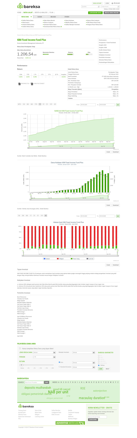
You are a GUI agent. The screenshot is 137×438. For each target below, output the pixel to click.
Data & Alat (20, 35)
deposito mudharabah (38, 387)
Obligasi (37, 414)
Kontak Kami (22, 412)
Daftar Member (56, 410)
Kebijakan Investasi (104, 55)
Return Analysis (48, 22)
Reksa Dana (29, 35)
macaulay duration (92, 398)
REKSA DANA (25, 17)
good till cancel (61, 389)
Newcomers (25, 22)
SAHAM (39, 17)
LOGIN (107, 3)
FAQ (19, 418)
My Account (116, 3)
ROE (82, 388)
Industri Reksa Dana (28, 24)
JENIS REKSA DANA (25, 352)
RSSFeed (70, 416)
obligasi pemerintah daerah (36, 394)
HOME (19, 12)
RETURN (22, 361)
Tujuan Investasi (104, 52)
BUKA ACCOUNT (97, 3)
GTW (68, 396)
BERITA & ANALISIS (41, 12)
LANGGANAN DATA (95, 12)
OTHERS (67, 17)
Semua (102, 365)
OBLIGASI (53, 17)
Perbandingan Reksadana (106, 62)
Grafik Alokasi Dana (105, 50)
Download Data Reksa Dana (52, 26)
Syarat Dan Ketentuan (24, 416)
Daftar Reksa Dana (27, 20)
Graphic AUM (103, 47)
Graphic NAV (103, 45)
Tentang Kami (22, 410)
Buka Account (55, 414)
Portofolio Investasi (104, 57)
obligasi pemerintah (54, 398)
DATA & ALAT (28, 12)
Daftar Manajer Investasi (73, 24)
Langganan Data (56, 412)
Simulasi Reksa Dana (50, 24)
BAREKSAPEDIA (23, 378)
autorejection (100, 390)
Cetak (108, 152)
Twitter (70, 414)
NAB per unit (58, 392)
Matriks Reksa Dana (71, 22)
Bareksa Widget (72, 418)
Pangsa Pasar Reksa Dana (95, 24)
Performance (103, 40)
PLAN (51, 12)
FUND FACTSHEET (37, 83)
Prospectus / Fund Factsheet (107, 42)
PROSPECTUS (23, 83)
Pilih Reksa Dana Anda (93, 22)
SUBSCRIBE (93, 419)
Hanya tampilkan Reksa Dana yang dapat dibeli (37, 349)
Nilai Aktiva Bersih (49, 20)
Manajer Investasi (64, 352)
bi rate (106, 397)
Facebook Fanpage (73, 412)
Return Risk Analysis (93, 20)
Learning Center (39, 416)
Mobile (70, 410)
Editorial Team (22, 414)
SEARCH (21, 382)
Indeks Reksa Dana (28, 26)
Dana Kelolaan (70, 20)
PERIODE (22, 357)
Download (116, 152)
